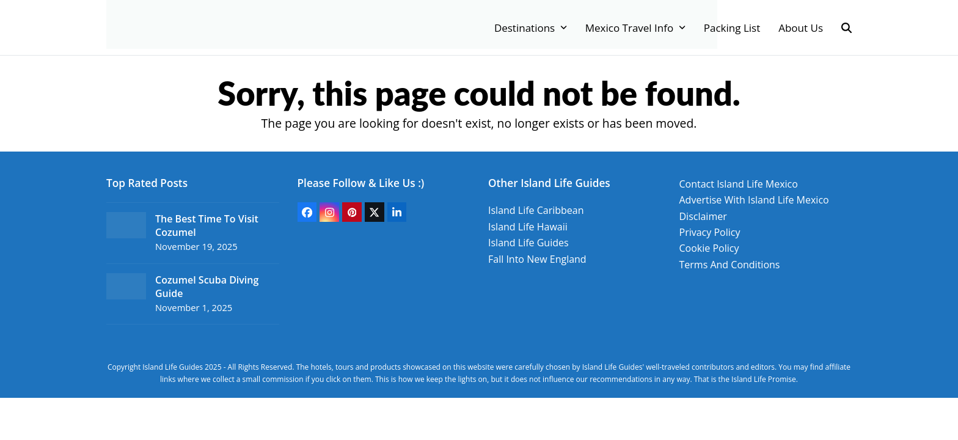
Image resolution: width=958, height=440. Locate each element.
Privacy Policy (709, 232)
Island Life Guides (528, 242)
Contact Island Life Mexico (738, 184)
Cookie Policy (709, 248)
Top (929, 411)
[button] (846, 27)
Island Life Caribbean (536, 210)
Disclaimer (703, 216)
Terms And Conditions (729, 264)
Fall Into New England (537, 259)
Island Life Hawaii (528, 226)
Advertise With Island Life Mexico (754, 200)
